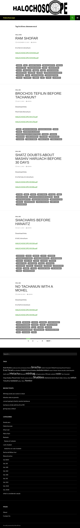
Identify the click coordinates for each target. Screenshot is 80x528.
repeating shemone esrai (40, 199)
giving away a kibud (9, 409)
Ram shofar (26, 38)
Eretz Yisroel (42, 194)
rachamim (38, 265)
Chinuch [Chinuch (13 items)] (53, 368)
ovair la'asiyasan (32, 136)
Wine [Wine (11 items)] (23, 381)
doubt (33, 194)
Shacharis (44, 136)
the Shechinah (56, 268)
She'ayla (19, 202)
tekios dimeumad (37, 75)
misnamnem (20, 265)
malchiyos (27, 70)
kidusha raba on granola (11, 397)
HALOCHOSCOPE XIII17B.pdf (26, 122)
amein (19, 129)
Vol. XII (5, 463)
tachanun (20, 139)
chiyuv (43, 255)
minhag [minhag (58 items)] (30, 373)
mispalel (29, 265)
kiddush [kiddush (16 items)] (46, 370)
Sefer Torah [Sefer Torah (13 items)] (20, 378)
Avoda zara (6, 422)
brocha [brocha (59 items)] (36, 367)
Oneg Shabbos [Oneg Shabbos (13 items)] (7, 378)
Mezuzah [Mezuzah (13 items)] (22, 374)
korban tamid (21, 263)
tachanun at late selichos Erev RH (14, 405)
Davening (51, 255)
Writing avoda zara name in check (14, 394)
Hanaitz (19, 260)
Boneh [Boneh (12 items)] (29, 368)
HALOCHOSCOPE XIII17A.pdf (26, 117)
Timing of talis (43, 139)
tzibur (19, 270)
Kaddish (45, 134)
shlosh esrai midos (52, 329)
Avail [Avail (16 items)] (5, 368)
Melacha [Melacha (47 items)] (15, 373)
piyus (34, 327)
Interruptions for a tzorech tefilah (28, 134)
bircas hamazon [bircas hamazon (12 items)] (22, 368)
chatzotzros (21, 67)
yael (42, 77)
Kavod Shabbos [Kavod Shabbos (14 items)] (32, 370)
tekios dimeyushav (52, 75)
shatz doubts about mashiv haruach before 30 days (38, 158)
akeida (19, 65)
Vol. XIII (18, 90)
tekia (27, 75)
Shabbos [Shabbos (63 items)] (38, 377)
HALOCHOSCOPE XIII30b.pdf (26, 187)
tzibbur (36, 77)
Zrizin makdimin (29, 270)
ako (25, 65)
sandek (40, 327)
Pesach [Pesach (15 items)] (14, 378)
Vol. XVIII (18, 35)
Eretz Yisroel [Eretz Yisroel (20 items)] (8, 370)
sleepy (19, 268)
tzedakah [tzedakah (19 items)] (14, 381)
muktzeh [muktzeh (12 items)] (53, 374)
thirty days (54, 202)
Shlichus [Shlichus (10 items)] (65, 378)
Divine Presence (56, 258)
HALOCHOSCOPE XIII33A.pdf (26, 243)
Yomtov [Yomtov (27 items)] (28, 380)
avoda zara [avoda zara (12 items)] (15, 368)
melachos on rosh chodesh (12, 448)
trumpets (28, 77)
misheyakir (20, 136)
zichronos (57, 77)
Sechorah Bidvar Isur (10, 452)
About (5, 512)
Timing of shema (31, 139)
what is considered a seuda (11, 493)
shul (18, 332)
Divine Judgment (54, 322)
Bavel (26, 194)
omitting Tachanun (23, 327)
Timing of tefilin (56, 139)
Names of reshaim (10, 441)
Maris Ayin (6, 433)
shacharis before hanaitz (32, 222)
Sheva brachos (7, 456)
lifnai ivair (6, 430)
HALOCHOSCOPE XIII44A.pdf (26, 310)
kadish (36, 260)
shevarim (32, 72)
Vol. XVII (6, 486)
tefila (34, 332)
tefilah (33, 268)
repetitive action (56, 199)
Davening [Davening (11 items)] (58, 367)
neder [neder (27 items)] (58, 373)
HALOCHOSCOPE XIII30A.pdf (26, 182)
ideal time (28, 260)
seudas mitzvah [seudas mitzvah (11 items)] (28, 378)
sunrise (26, 268)
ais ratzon (20, 255)
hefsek (19, 131)
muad (56, 197)
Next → (49, 341)
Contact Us (6, 516)
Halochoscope (9, 18)
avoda (29, 255)
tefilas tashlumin (42, 202)
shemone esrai (21, 72)
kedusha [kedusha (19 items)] (40, 370)
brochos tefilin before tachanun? (38, 95)
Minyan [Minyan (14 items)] (47, 374)
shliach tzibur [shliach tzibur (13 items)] (59, 378)
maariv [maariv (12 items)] (51, 370)
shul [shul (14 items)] (69, 378)
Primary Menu (77, 17)
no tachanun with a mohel (34, 288)
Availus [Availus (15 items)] (9, 368)
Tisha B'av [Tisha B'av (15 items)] (6, 381)
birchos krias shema (30, 129)
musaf (43, 70)
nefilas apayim (52, 324)
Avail (18, 322)
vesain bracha (21, 204)
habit (59, 194)
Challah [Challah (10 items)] (43, 367)
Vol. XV (5, 478)
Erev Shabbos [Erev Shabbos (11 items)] (17, 370)
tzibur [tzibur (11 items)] (19, 381)
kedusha (53, 134)
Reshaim (6, 437)
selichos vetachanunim (24, 329)
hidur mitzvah (53, 67)
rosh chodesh (7, 445)
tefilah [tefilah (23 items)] (73, 377)
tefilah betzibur (44, 268)
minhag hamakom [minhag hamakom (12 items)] (40, 374)
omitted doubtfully (23, 199)
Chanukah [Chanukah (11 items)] (48, 367)
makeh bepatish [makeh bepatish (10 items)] (70, 370)
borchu (36, 255)
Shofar (40, 72)
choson (34, 322)
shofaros (20, 75)
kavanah (44, 260)
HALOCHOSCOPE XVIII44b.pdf (26, 58)
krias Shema (32, 263)
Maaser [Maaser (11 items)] (55, 370)
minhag (36, 70)
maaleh (41, 263)
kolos (19, 70)
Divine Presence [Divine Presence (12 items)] (66, 368)
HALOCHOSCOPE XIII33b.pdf (26, 248)
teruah (19, 77)
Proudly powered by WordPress (12, 525)
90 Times (19, 194)
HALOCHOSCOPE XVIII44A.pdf (27, 53)
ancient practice (35, 65)
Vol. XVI (5, 482)
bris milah (26, 322)
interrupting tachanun (31, 131)
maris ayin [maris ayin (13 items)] (6, 374)
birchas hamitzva (48, 65)
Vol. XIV (5, 471)
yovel (49, 77)
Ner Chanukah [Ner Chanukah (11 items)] (66, 374)
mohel (43, 324)
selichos (48, 327)
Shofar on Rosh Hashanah (53, 72)
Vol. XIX (5, 475)
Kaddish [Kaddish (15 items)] (23, 370)
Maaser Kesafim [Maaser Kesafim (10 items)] (62, 370)
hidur (45, 67)
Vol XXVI (6, 460)
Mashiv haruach (22, 197)
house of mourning (23, 324)
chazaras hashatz (34, 67)
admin (34, 42)
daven (56, 129)
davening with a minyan (24, 258)
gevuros (52, 194)
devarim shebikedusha (42, 258)
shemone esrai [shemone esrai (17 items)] (49, 378)
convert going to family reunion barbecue (16, 401)
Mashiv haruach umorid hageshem (41, 197)
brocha (59, 65)
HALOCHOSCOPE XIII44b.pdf (26, 315)
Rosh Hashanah (53, 70)
